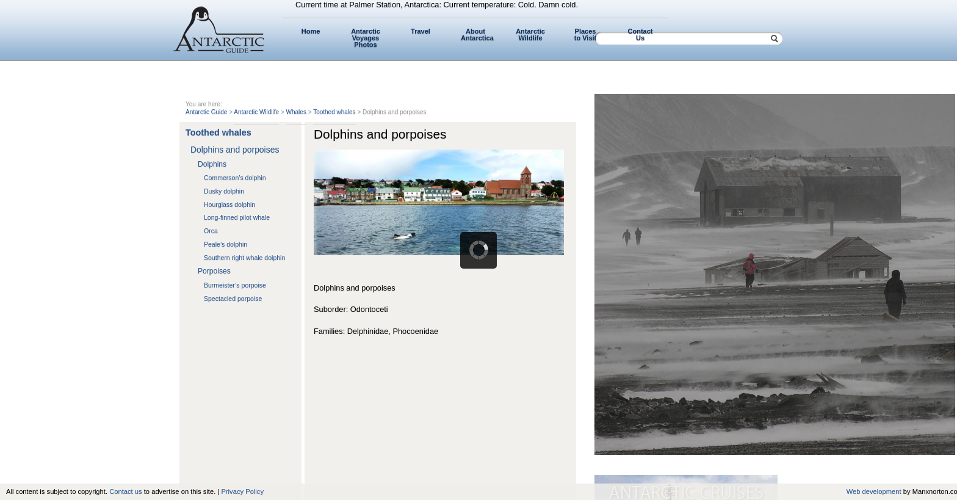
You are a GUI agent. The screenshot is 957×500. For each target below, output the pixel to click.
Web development (874, 491)
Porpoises (214, 271)
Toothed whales (334, 112)
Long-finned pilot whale (237, 217)
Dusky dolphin (224, 191)
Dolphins (212, 164)
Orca (211, 230)
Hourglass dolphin (229, 204)
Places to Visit (585, 34)
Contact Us (640, 34)
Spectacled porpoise (233, 298)
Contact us (125, 491)
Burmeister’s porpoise (235, 285)
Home (311, 31)
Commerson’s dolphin (235, 177)
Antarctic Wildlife (530, 34)
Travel (420, 31)
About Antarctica (477, 34)
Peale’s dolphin (225, 244)
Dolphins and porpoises (234, 149)
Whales (296, 112)
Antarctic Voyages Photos (365, 37)
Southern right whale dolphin (244, 257)
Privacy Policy (242, 491)
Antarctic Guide (206, 112)
